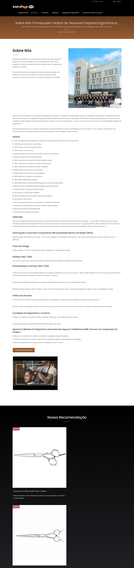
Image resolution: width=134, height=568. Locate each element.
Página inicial (23, 13)
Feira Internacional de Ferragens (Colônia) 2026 (80, 517)
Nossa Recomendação (67, 417)
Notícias (56, 13)
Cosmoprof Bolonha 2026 (77, 535)
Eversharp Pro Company (30, 565)
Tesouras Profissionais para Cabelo (26, 471)
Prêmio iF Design (74, 526)
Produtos (46, 13)
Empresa (35, 13)
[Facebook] (13, 534)
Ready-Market (117, 565)
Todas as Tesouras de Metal (101, 469)
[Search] (103, 1)
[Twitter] (15, 534)
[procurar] (94, 1)
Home (60, 32)
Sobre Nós (72, 32)
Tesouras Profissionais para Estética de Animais (63, 471)
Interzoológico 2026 (75, 543)
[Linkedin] (17, 534)
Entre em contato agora (108, 496)
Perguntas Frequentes (71, 13)
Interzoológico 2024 (75, 552)
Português (118, 1)
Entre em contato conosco (92, 13)
